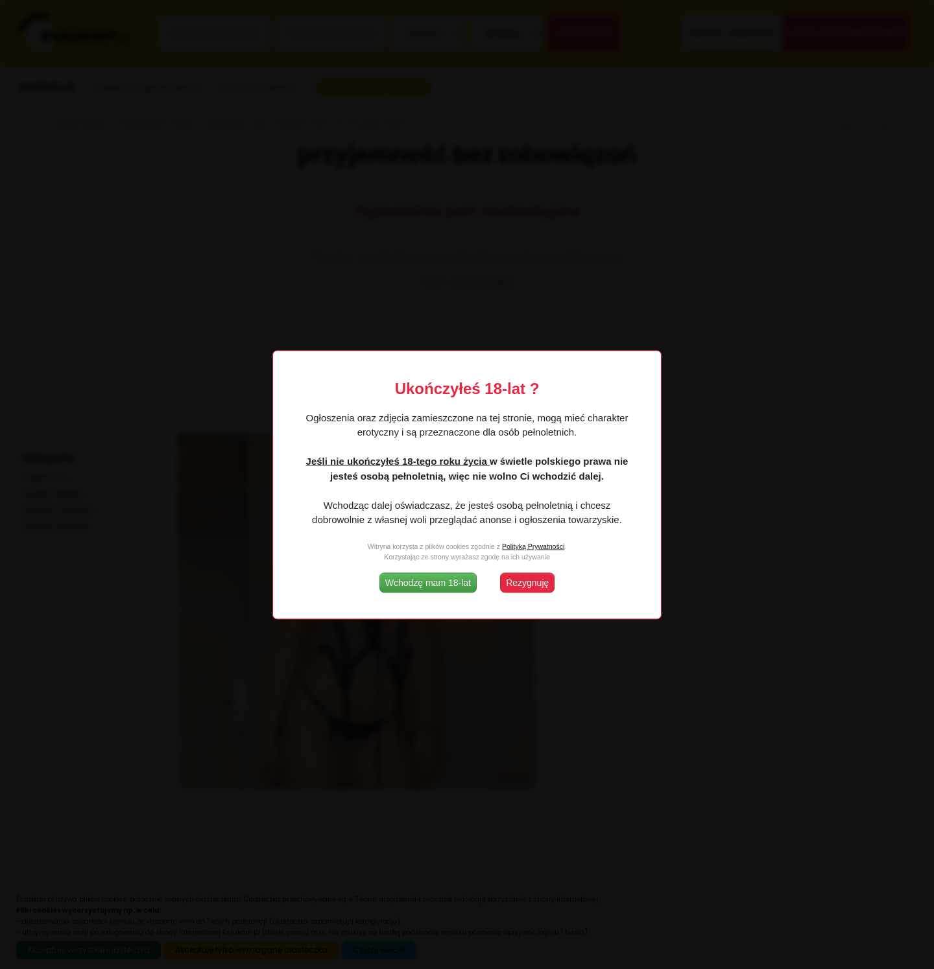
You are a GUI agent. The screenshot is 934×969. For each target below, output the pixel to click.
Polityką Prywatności (533, 546)
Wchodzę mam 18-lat (428, 582)
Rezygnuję (527, 582)
